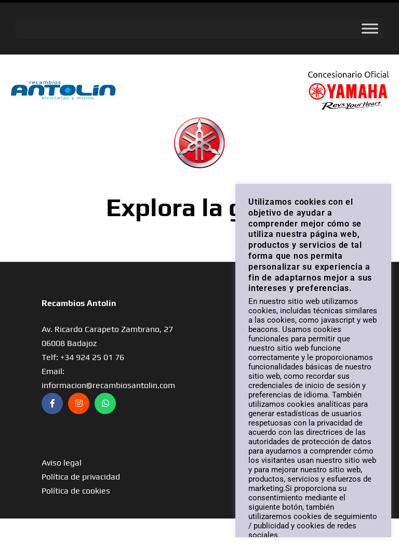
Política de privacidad (81, 477)
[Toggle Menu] (370, 28)
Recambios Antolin (79, 303)
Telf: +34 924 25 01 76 (83, 357)
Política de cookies (76, 491)
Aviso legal (62, 463)
